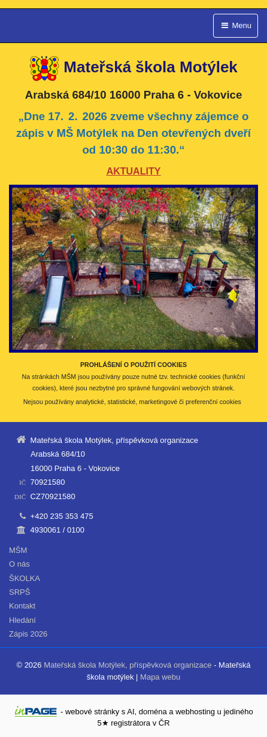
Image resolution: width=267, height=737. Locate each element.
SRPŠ (19, 592)
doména (153, 711)
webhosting (195, 711)
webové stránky (92, 711)
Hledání (22, 620)
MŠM (18, 550)
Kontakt (22, 605)
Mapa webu (160, 676)
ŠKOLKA (24, 578)
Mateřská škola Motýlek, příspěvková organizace (127, 664)
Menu (235, 25)
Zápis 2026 (28, 633)
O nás (19, 563)
